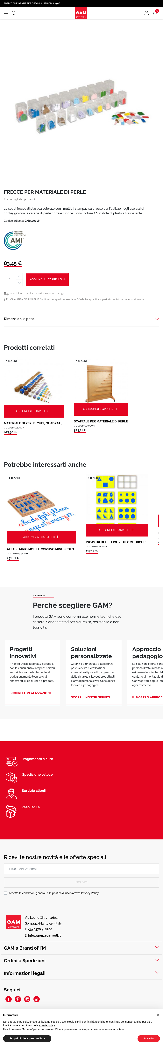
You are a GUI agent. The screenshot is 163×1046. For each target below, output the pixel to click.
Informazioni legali (25, 973)
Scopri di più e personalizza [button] (27, 1038)
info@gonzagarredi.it (44, 935)
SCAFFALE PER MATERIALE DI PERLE (101, 421)
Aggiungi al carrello (48, 279)
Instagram (27, 999)
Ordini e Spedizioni (25, 960)
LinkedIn (36, 999)
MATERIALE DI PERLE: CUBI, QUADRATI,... (34, 423)
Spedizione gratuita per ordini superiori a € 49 (37, 293)
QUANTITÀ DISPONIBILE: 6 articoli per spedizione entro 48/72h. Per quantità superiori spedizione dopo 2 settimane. (77, 299)
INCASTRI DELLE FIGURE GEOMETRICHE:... (117, 542)
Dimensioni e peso (19, 319)
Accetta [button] (149, 1038)
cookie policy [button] (47, 1025)
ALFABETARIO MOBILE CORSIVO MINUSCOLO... (41, 549)
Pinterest (18, 999)
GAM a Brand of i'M (25, 948)
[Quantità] (10, 279)
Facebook (8, 999)
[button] (158, 1015)
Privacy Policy (90, 893)
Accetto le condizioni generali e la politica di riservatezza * (54, 893)
